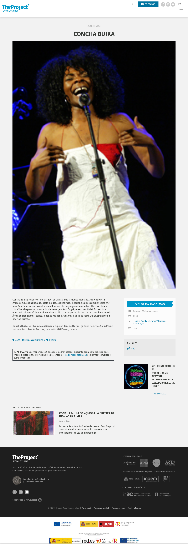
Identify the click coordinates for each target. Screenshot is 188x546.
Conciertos (94, 26)
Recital (51, 340)
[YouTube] (27, 491)
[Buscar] (131, 3)
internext (137, 508)
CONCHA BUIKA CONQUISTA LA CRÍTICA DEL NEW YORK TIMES (87, 414)
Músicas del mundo (33, 340)
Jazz (16, 340)
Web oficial (159, 393)
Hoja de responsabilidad (75, 354)
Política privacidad (101, 508)
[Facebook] (163, 4)
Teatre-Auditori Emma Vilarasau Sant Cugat (149, 322)
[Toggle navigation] (181, 11)
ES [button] (180, 4)
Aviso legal (86, 508)
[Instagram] (168, 4)
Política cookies (118, 508)
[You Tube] (173, 4)
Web (131, 348)
